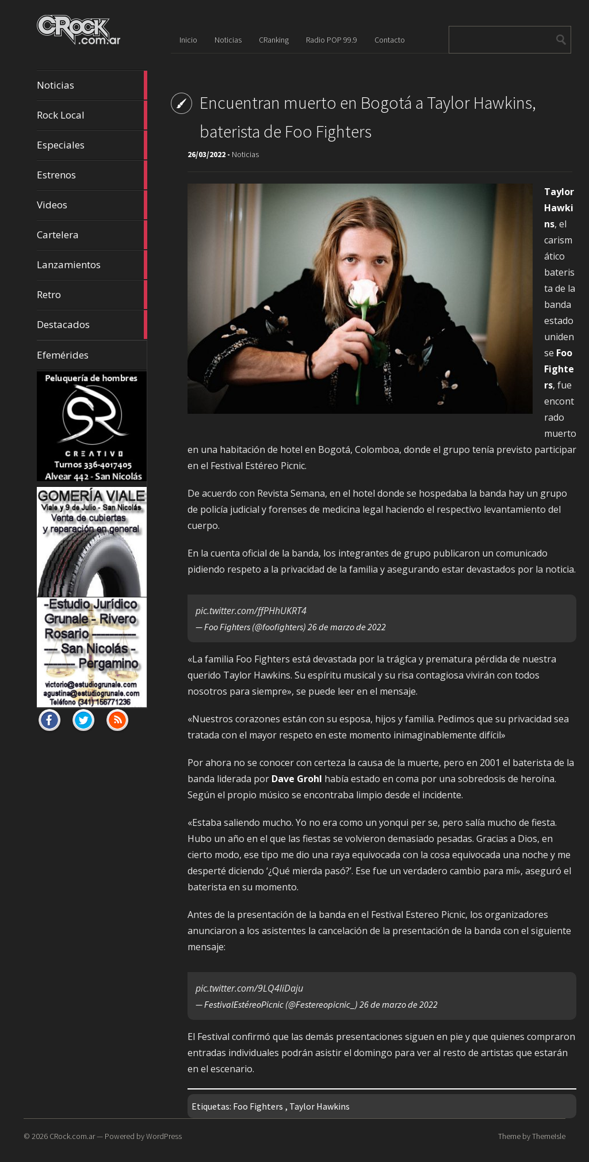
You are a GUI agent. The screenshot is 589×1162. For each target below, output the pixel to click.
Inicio (188, 40)
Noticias (92, 85)
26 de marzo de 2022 (347, 627)
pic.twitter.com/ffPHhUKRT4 (251, 610)
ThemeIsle (548, 1136)
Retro (92, 294)
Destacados (92, 324)
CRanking (274, 40)
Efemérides (63, 354)
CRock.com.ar (72, 1136)
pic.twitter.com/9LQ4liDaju (249, 988)
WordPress (164, 1136)
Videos (92, 205)
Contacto (389, 40)
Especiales (92, 145)
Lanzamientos (92, 264)
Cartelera (92, 234)
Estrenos (92, 175)
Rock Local (92, 115)
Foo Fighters (258, 1106)
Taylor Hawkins (319, 1106)
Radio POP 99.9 (331, 40)
